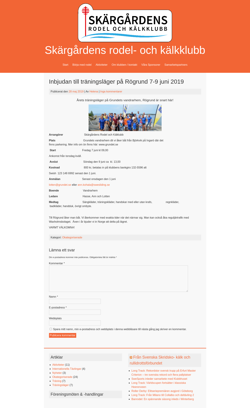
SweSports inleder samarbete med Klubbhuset (159, 378)
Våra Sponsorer (150, 64)
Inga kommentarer (111, 91)
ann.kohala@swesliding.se (94, 184)
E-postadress (58, 307)
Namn (53, 296)
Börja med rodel (81, 64)
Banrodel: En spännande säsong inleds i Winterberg (163, 399)
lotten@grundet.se (60, 184)
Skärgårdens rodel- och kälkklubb (125, 50)
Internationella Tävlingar (66, 368)
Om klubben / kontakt (124, 64)
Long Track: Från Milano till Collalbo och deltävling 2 (163, 395)
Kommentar (57, 263)
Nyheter (57, 372)
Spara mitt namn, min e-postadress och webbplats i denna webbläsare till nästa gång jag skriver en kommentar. (120, 329)
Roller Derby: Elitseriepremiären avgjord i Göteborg (162, 391)
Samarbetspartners (175, 64)
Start (65, 64)
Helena (93, 91)
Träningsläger (60, 385)
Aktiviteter (102, 64)
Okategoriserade (72, 237)
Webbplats (55, 318)
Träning (57, 381)
